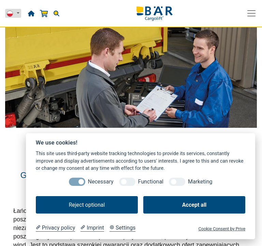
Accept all (194, 205)
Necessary (101, 181)
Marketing (200, 181)
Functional (150, 181)
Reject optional (87, 205)
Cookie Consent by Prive (221, 228)
